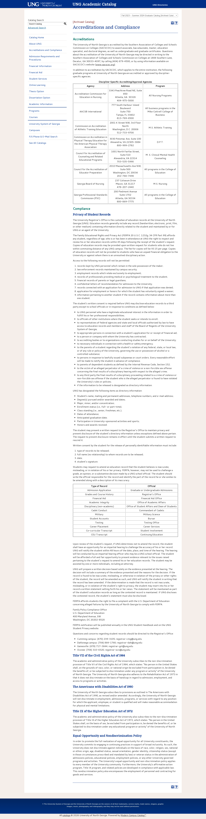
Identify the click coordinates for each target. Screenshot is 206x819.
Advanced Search (37, 27)
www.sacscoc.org (105, 64)
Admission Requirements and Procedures (44, 58)
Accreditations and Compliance (45, 50)
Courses (33, 117)
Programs (34, 110)
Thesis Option (36, 91)
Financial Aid (35, 72)
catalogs (66, 815)
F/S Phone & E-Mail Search (43, 136)
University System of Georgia (44, 123)
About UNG (35, 43)
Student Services (38, 78)
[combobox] (149, 15)
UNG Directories (160, 5)
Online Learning (37, 85)
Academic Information (41, 104)
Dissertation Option (39, 97)
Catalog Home (36, 37)
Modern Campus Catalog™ (133, 815)
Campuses (34, 130)
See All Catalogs (37, 142)
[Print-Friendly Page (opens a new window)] (172, 23)
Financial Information (40, 66)
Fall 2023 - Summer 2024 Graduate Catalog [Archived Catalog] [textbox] (149, 15)
